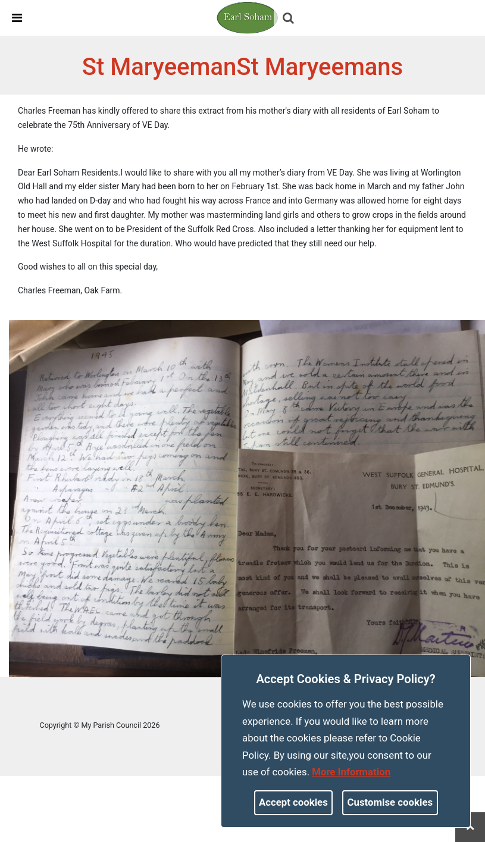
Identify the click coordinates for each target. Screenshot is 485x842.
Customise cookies (390, 802)
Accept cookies (293, 802)
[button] (289, 19)
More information (351, 772)
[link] (248, 17)
